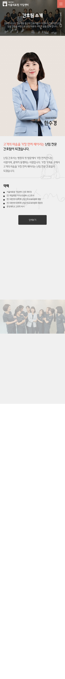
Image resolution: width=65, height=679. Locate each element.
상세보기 (32, 219)
